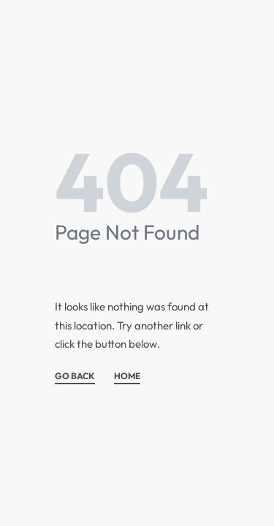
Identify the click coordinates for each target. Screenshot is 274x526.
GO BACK (75, 376)
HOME (127, 376)
